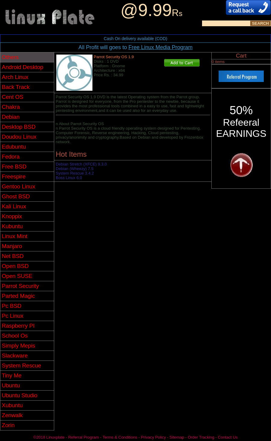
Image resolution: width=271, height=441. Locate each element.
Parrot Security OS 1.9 (114, 57)
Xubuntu (12, 405)
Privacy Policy (153, 437)
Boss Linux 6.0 (69, 177)
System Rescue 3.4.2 (75, 173)
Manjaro (12, 246)
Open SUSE (17, 276)
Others (10, 57)
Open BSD (15, 266)
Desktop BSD (19, 127)
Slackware (15, 355)
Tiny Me (12, 375)
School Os (15, 335)
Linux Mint (14, 236)
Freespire (14, 176)
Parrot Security (20, 286)
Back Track (16, 87)
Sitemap (177, 437)
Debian (11, 117)
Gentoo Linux (18, 186)
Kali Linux (14, 206)
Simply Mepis (18, 345)
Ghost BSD (16, 196)
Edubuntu (14, 146)
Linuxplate (55, 437)
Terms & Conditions (119, 437)
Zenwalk (12, 415)
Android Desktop (22, 67)
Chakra (11, 107)
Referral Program (83, 437)
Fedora (11, 156)
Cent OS (12, 97)
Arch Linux (15, 77)
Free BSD (14, 166)
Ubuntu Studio (19, 395)
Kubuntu (12, 226)
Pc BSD (11, 306)
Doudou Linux (19, 137)
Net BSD (13, 256)
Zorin (8, 425)
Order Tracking (201, 437)
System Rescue (21, 365)
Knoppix (12, 216)
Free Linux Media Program (160, 47)
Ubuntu (11, 385)
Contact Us (228, 437)
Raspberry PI (18, 326)
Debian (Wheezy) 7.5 (74, 168)
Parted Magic (18, 296)
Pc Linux (12, 316)
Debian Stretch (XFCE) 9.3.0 (81, 164)
